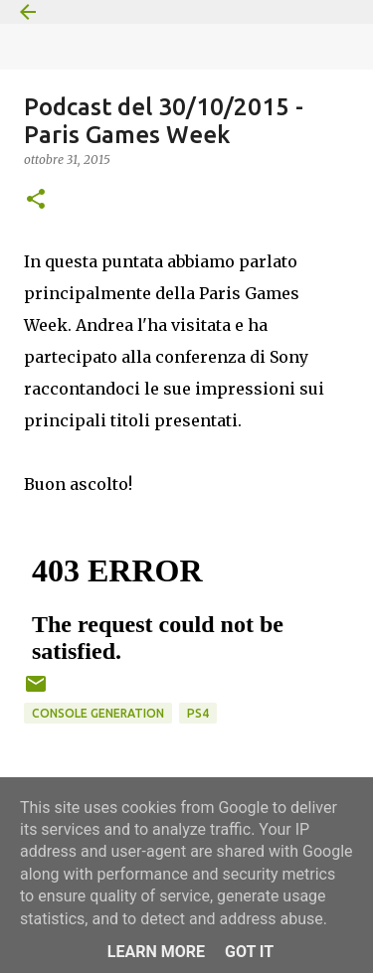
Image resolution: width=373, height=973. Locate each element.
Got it (249, 951)
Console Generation (98, 713)
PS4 (198, 713)
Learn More (156, 951)
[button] (36, 200)
